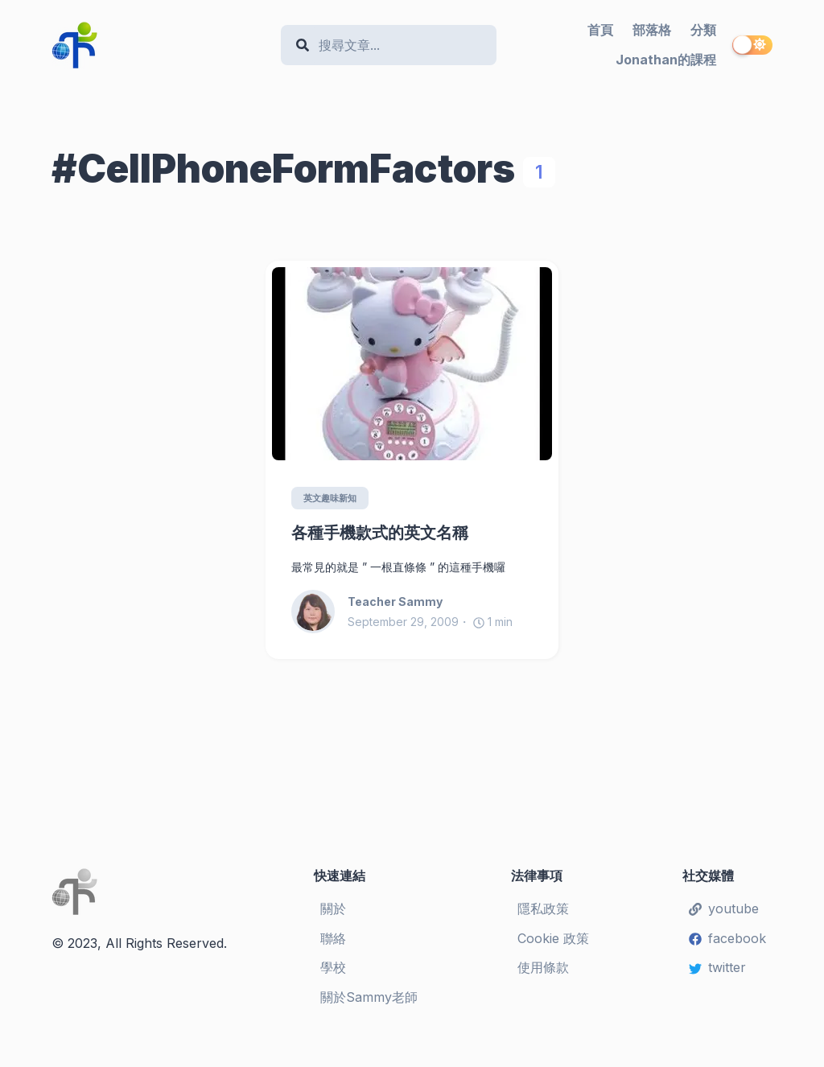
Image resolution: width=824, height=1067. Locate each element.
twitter (717, 968)
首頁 (600, 30)
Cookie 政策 (553, 938)
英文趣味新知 (333, 498)
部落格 (651, 30)
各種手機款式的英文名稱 (379, 533)
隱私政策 (543, 908)
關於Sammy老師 (369, 998)
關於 (333, 908)
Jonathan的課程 (666, 59)
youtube (724, 908)
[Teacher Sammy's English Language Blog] (160, 45)
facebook (727, 938)
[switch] (752, 45)
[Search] (397, 45)
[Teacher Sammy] (319, 612)
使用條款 (543, 968)
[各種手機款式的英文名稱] (412, 363)
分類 (703, 30)
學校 (333, 968)
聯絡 (333, 938)
